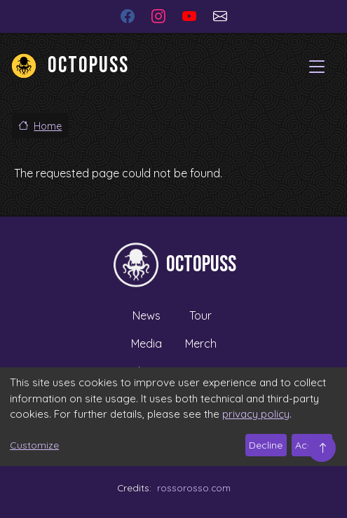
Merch (201, 343)
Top (322, 448)
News (146, 315)
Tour (200, 315)
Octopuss (88, 65)
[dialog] (173, 416)
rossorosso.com (194, 487)
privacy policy (256, 414)
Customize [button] (34, 445)
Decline (266, 445)
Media (146, 343)
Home (48, 126)
